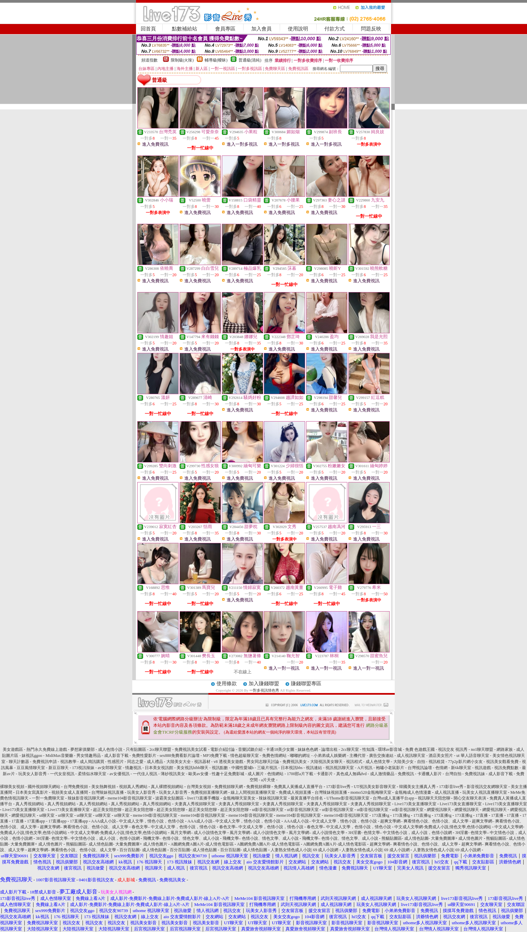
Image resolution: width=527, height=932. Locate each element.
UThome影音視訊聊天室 (347, 798)
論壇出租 (329, 749)
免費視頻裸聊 (258, 786)
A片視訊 (364, 767)
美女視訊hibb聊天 (192, 767)
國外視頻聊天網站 (44, 786)
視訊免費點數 (506, 767)
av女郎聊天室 (110, 767)
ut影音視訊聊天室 (267, 809)
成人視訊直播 (447, 792)
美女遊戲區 (13, 749)
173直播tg (380, 815)
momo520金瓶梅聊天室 (370, 792)
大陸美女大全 (178, 761)
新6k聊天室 (461, 767)
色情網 (441, 767)
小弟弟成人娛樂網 (330, 755)
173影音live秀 (338, 786)
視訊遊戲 (483, 767)
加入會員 (261, 28)
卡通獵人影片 (429, 773)
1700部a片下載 (300, 773)
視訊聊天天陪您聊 (434, 798)
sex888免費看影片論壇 (180, 755)
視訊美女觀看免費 (502, 761)
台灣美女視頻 (199, 786)
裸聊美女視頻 (12, 786)
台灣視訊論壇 (420, 767)
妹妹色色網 (308, 749)
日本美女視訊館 (159, 767)
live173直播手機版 (203, 798)
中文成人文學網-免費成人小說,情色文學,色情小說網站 (442, 827)
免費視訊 (406, 773)
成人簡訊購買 (92, 761)
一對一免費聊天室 (48, 798)
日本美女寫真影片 (32, 792)
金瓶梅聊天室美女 (239, 798)
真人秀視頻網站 (30, 804)
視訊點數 (220, 767)
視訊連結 (314, 767)
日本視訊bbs (292, 767)
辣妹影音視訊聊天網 (86, 798)
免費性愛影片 (144, 755)
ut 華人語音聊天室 (472, 755)
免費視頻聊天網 (228, 786)
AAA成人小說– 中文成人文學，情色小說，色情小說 (137, 821)
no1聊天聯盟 (482, 749)
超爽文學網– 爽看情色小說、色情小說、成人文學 (424, 821)
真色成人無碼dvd (351, 773)
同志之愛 (135, 761)
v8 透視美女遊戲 (228, 761)
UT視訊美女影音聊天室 (375, 786)
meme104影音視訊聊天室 (130, 798)
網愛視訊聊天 (439, 809)
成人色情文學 (378, 761)
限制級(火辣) (182, 60)
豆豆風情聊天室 (31, 767)
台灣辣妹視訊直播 (107, 792)
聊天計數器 (19, 761)
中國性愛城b (242, 767)
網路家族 (505, 749)
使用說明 (298, 28)
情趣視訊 (133, 767)
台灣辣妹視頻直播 (331, 792)
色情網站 (275, 773)
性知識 (368, 749)
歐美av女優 (198, 773)
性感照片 (116, 761)
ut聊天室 (46, 815)
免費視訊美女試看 (191, 749)
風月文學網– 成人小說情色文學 (198, 832)
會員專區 (225, 28)
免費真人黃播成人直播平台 (298, 786)
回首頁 (148, 28)
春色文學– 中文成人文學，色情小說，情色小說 (174, 827)
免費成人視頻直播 (295, 792)
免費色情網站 (274, 755)
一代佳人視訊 (145, 773)
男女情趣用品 (88, 755)
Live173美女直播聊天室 (415, 804)
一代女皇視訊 (62, 773)
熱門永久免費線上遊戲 (46, 749)
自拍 (421, 761)
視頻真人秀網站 (133, 786)
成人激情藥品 (382, 773)
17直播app (36, 821)
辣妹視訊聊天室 (273, 798)
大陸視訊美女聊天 (326, 761)
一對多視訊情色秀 (264, 690)
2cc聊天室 (350, 749)
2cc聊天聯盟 (160, 749)
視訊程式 (354, 761)
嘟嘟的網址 (300, 755)
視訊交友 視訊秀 (452, 749)
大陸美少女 (403, 761)
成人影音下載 (116, 755)
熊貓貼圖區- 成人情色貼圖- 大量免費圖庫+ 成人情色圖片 (432, 838)
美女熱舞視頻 (103, 786)
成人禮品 (155, 761)
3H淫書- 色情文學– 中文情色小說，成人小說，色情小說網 (400, 832)
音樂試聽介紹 (250, 749)
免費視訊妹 (475, 773)
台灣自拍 (453, 773)
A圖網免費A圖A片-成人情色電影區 (202, 844)
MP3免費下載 (215, 755)
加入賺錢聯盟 (264, 683)
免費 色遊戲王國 (420, 749)
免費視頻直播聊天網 (209, 792)
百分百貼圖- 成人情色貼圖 (142, 849)
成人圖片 (256, 773)
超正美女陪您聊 (107, 809)
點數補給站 (184, 28)
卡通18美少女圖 (280, 749)
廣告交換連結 (381, 755)
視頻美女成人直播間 (69, 792)
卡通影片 (325, 773)
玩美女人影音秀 (32, 773)
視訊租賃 (437, 761)
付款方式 (334, 28)
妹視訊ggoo (32, 755)
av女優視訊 (120, 773)
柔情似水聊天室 (92, 773)
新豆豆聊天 (58, 767)
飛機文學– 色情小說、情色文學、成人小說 (181, 838)
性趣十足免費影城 (228, 773)
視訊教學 (68, 761)
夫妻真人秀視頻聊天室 (195, 804)
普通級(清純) (249, 60)
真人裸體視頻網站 (167, 786)
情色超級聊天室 (244, 755)
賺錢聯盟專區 (306, 683)
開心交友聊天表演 (470, 798)
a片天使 (268, 780)
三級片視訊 (267, 767)
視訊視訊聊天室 (339, 767)
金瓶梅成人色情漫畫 (413, 792)
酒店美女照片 (441, 755)
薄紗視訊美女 (173, 773)
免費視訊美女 (294, 761)
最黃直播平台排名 (307, 798)
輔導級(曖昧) (216, 60)
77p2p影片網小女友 (465, 761)
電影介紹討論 (222, 749)
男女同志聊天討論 (263, 761)
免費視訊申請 (44, 761)
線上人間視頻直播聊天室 (253, 792)
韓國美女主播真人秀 (417, 786)
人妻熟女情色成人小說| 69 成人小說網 (304, 849)
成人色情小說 (110, 749)
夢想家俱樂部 (82, 749)
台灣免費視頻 (76, 786)
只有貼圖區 (136, 749)
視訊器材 (202, 761)
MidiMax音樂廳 (59, 755)
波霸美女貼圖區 (169, 798)
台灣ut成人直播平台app (393, 798)
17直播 (482, 815)
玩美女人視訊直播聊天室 (484, 792)
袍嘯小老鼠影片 (390, 767)
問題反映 (371, 28)
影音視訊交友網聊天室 (487, 786)
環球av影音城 (390, 749)
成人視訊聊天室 (411, 755)
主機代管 (357, 755)
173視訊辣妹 (83, 767)
